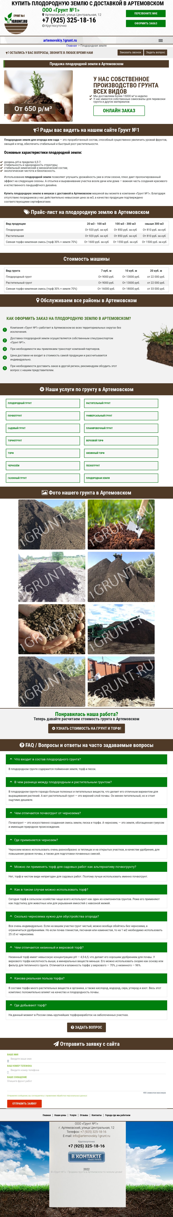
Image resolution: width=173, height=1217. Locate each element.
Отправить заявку (24, 1103)
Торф (11, 453)
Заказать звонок (130, 52)
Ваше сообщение (17, 1076)
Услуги (73, 1114)
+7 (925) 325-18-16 (69, 20)
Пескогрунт (93, 465)
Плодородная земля (98, 478)
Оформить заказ (146, 23)
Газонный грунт (17, 478)
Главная (47, 1114)
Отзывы (84, 1114)
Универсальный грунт (99, 415)
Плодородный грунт (20, 403)
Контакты (97, 1114)
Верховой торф (94, 440)
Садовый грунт (17, 428)
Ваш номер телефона (19, 1065)
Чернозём (13, 465)
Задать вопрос (155, 52)
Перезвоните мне (145, 13)
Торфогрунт (15, 440)
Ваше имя (12, 1053)
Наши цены (60, 1114)
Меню (160, 39)
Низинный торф (95, 453)
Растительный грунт (98, 403)
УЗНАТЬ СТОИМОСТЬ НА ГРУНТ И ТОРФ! (86, 728)
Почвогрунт (15, 415)
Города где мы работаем (117, 1114)
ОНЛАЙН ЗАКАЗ (119, 110)
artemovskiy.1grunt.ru (60, 40)
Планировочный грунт (99, 428)
